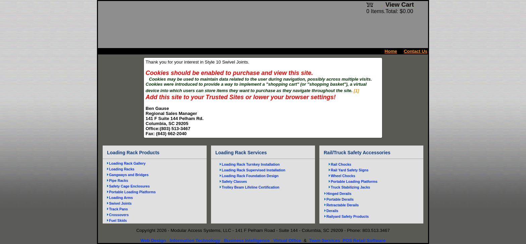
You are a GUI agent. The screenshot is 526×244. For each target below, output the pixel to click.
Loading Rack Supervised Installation (253, 170)
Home (391, 51)
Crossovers (119, 215)
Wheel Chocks (343, 176)
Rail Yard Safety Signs (349, 170)
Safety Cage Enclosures (129, 186)
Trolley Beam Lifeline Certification (250, 187)
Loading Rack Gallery (127, 163)
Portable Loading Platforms (132, 192)
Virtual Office (287, 240)
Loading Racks (122, 169)
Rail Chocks (341, 164)
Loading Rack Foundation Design (250, 176)
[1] (356, 90)
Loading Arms (121, 198)
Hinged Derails (339, 194)
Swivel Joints (120, 203)
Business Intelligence (247, 240)
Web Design (153, 240)
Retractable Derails (342, 205)
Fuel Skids (118, 220)
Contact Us (415, 51)
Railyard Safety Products (347, 216)
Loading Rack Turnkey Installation (251, 164)
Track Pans (118, 209)
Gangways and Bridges (129, 175)
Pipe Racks (118, 180)
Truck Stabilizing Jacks (350, 187)
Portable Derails (340, 199)
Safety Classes (234, 181)
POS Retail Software (364, 240)
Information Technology (195, 240)
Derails (332, 211)
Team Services (324, 240)
